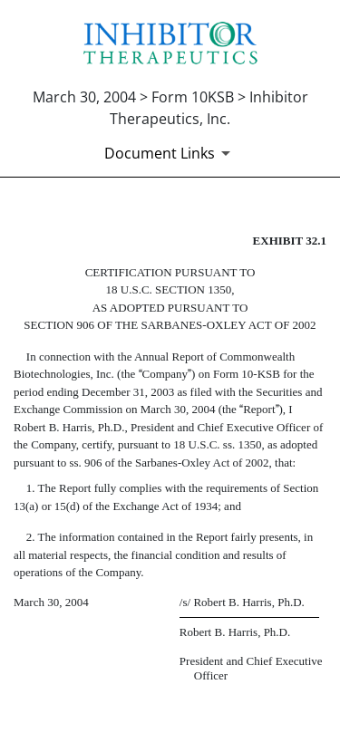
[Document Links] (170, 153)
